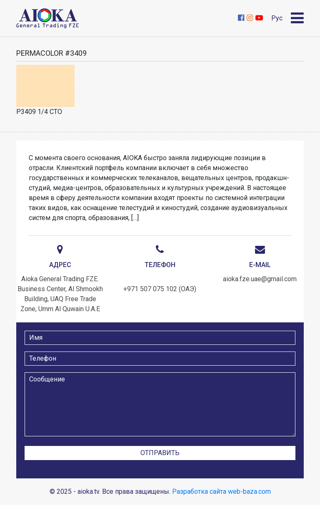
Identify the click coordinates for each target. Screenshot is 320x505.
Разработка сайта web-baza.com (221, 491)
